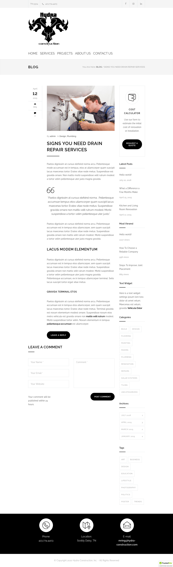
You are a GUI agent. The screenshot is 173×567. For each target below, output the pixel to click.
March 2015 (132, 429)
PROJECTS (65, 53)
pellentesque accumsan (59, 324)
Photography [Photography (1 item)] (128, 488)
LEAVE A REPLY (58, 335)
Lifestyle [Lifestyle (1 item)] (126, 481)
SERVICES (47, 53)
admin (53, 136)
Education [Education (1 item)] (127, 474)
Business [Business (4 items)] (135, 460)
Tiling (124, 385)
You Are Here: (89, 67)
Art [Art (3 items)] (123, 460)
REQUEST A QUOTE (132, 144)
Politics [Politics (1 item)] (125, 495)
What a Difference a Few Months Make (129, 190)
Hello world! (125, 175)
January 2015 (132, 436)
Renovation (127, 364)
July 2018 (132, 415)
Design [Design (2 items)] (125, 467)
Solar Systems (129, 378)
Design (62, 136)
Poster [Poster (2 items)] (125, 502)
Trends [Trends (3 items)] (138, 502)
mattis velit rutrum (95, 316)
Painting (125, 343)
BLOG (33, 67)
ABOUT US (83, 53)
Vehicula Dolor (135, 308)
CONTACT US (103, 53)
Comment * (94, 373)
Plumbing (71, 136)
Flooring (126, 336)
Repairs (125, 371)
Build (124, 329)
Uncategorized (129, 392)
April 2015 (132, 422)
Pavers (124, 350)
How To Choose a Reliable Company (128, 250)
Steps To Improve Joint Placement (130, 267)
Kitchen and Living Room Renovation (128, 207)
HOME (33, 53)
